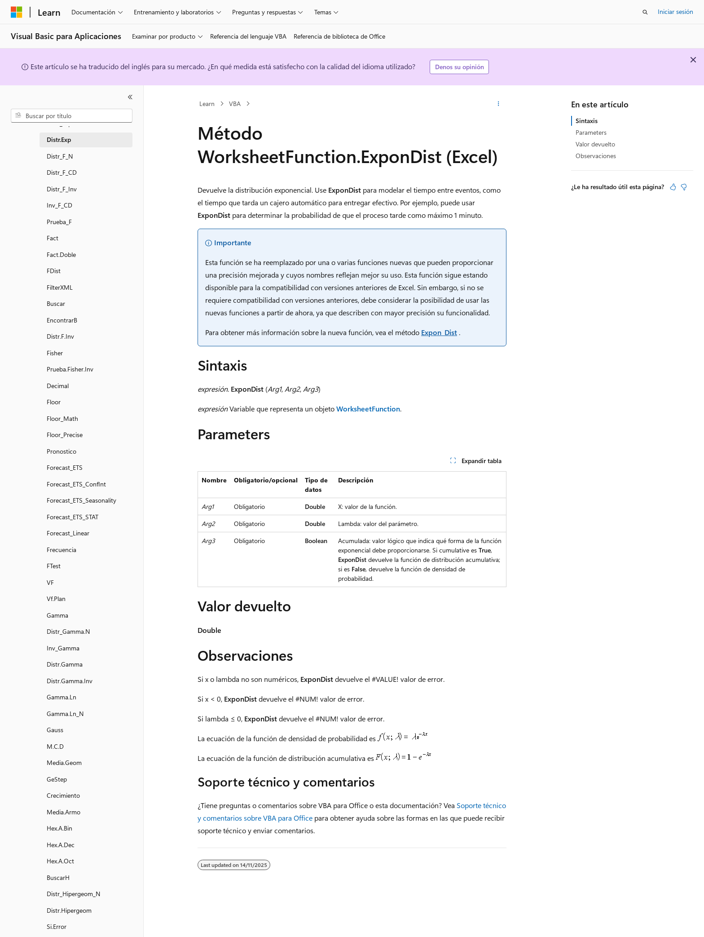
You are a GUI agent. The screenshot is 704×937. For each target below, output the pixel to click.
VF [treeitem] (50, 582)
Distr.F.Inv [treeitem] (60, 336)
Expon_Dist (439, 332)
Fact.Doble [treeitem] (61, 254)
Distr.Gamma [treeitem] (65, 664)
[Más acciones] (498, 104)
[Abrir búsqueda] (645, 12)
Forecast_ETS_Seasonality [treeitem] (81, 500)
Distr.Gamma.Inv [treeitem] (69, 680)
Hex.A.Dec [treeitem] (61, 844)
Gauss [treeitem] (55, 729)
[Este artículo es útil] (673, 186)
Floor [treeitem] (54, 402)
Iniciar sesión (675, 11)
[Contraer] (130, 97)
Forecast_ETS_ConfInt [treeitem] (76, 484)
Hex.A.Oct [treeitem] (60, 861)
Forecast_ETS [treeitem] (65, 467)
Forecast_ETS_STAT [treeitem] (72, 517)
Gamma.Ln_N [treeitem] (65, 713)
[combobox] (71, 116)
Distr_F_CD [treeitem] (62, 172)
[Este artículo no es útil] (683, 186)
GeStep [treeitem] (57, 779)
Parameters (591, 132)
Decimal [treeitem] (58, 385)
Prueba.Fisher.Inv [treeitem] (70, 369)
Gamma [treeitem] (57, 615)
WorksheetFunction (368, 408)
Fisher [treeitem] (55, 353)
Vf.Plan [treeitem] (56, 598)
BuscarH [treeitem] (58, 877)
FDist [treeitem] (54, 270)
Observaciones (596, 155)
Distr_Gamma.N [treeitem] (68, 631)
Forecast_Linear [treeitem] (68, 533)
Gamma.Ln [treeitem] (61, 697)
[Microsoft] (16, 12)
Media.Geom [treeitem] (64, 762)
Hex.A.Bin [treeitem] (59, 828)
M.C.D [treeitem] (55, 746)
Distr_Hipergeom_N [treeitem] (73, 893)
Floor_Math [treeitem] (62, 418)
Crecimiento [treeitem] (63, 795)
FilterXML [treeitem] (60, 287)
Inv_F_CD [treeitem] (59, 205)
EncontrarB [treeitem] (62, 320)
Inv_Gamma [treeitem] (63, 648)
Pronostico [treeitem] (61, 451)
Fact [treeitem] (52, 238)
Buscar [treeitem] (56, 303)
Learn (207, 103)
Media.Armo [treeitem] (63, 812)
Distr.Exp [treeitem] (59, 139)
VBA (235, 103)
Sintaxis (587, 120)
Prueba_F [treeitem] (59, 221)
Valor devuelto (595, 144)
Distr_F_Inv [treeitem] (62, 189)
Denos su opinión (459, 66)
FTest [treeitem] (54, 565)
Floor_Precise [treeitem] (65, 434)
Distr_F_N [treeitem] (60, 156)
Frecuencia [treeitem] (61, 549)
